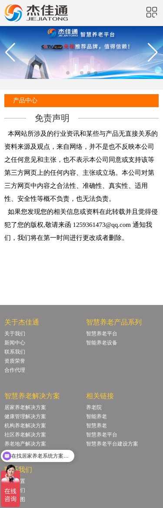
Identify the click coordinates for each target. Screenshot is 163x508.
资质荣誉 (14, 361)
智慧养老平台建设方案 (112, 444)
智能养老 (96, 416)
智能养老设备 (101, 343)
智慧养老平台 (101, 334)
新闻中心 (14, 343)
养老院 (94, 407)
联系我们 (14, 352)
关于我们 (14, 334)
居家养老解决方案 (25, 407)
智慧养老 (96, 426)
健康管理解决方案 (25, 416)
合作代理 (14, 370)
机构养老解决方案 (25, 426)
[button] (68, 73)
